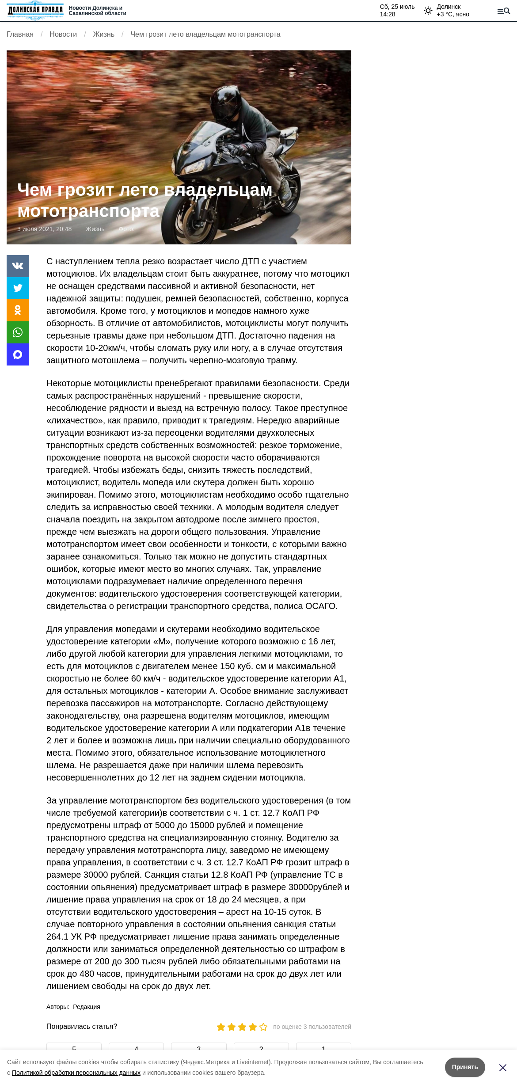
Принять (465, 1066)
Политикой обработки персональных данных (76, 1072)
